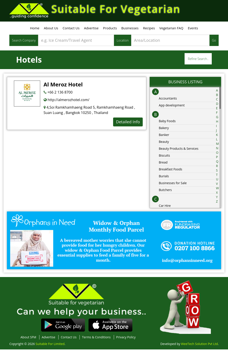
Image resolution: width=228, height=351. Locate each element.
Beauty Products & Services (178, 150)
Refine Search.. (198, 60)
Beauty (164, 143)
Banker (164, 136)
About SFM (28, 339)
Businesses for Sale (173, 184)
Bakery (164, 129)
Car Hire (165, 207)
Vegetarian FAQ (171, 29)
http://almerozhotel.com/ (67, 101)
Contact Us (71, 29)
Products (110, 29)
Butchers (165, 191)
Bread (163, 164)
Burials (164, 177)
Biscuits (164, 157)
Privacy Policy (126, 339)
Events (193, 29)
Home (34, 29)
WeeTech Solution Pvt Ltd (199, 345)
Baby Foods (167, 122)
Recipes (149, 29)
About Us (51, 29)
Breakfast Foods (170, 170)
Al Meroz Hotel (63, 86)
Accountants (168, 100)
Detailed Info (128, 123)
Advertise (91, 29)
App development (172, 106)
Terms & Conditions (96, 339)
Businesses (129, 29)
